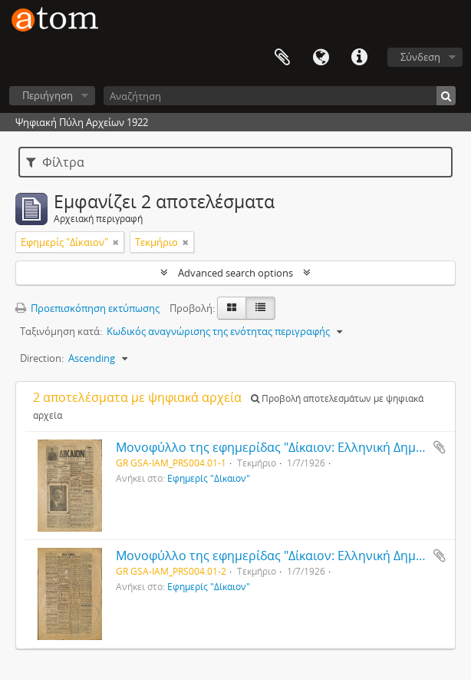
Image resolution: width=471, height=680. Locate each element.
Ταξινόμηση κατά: (61, 331)
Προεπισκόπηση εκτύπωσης (87, 308)
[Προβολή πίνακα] (260, 308)
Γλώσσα (320, 57)
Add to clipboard (439, 447)
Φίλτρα (55, 162)
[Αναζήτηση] (280, 95)
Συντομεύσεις (359, 57)
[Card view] (231, 308)
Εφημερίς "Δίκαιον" (208, 478)
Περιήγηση (47, 95)
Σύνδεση (420, 57)
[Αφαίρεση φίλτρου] (116, 242)
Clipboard (282, 57)
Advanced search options (235, 273)
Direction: (42, 358)
